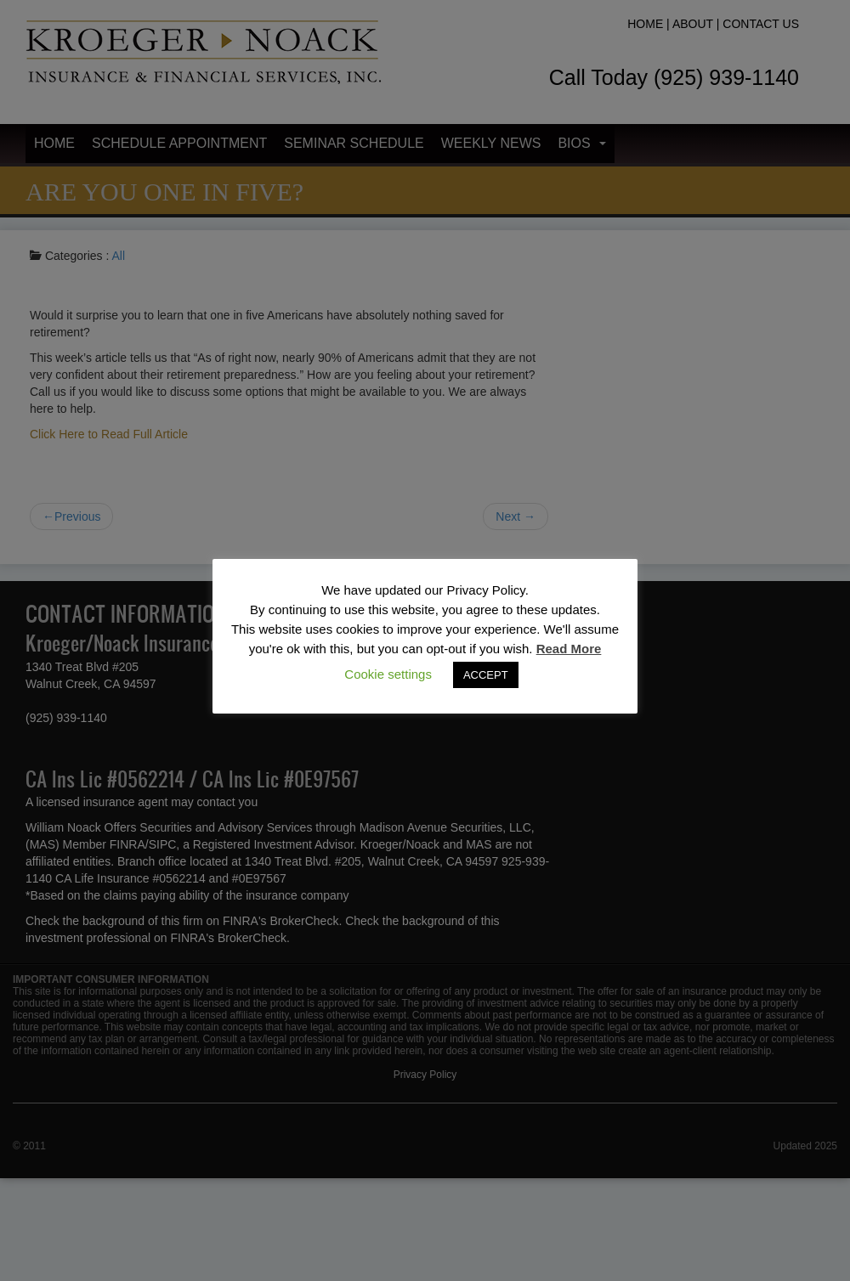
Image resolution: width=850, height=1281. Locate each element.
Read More (569, 648)
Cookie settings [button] (388, 674)
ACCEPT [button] (485, 675)
